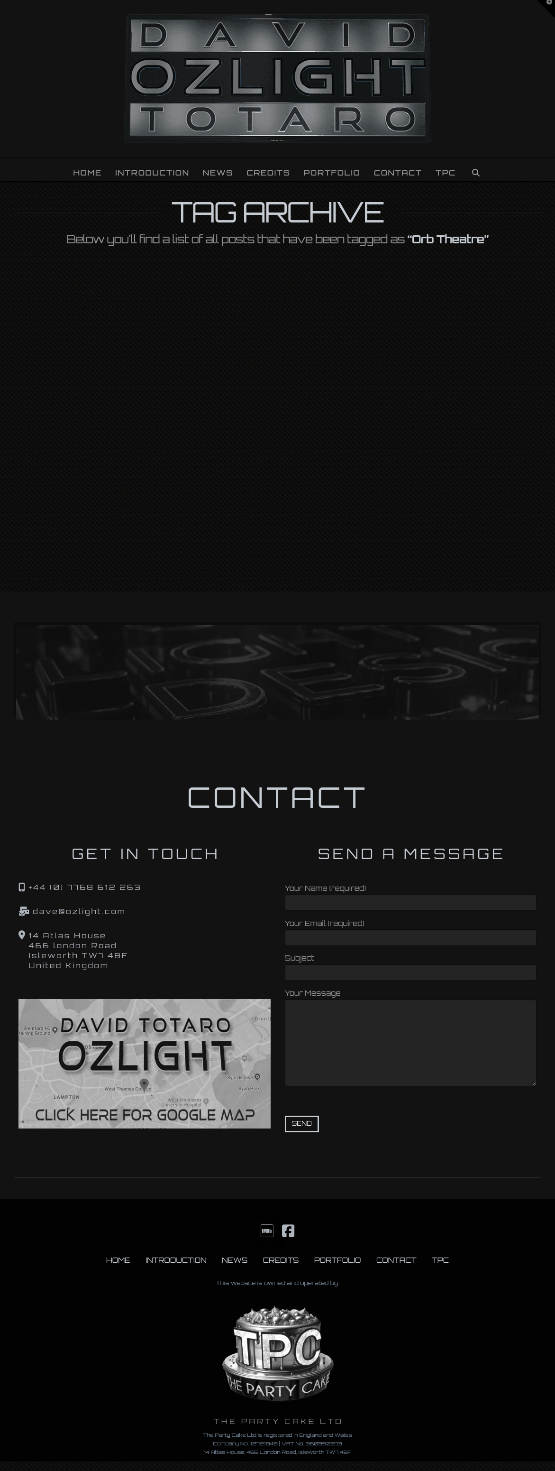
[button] (546, 9)
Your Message (411, 999)
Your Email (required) (411, 931)
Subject (411, 966)
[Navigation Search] (475, 169)
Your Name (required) (411, 896)
